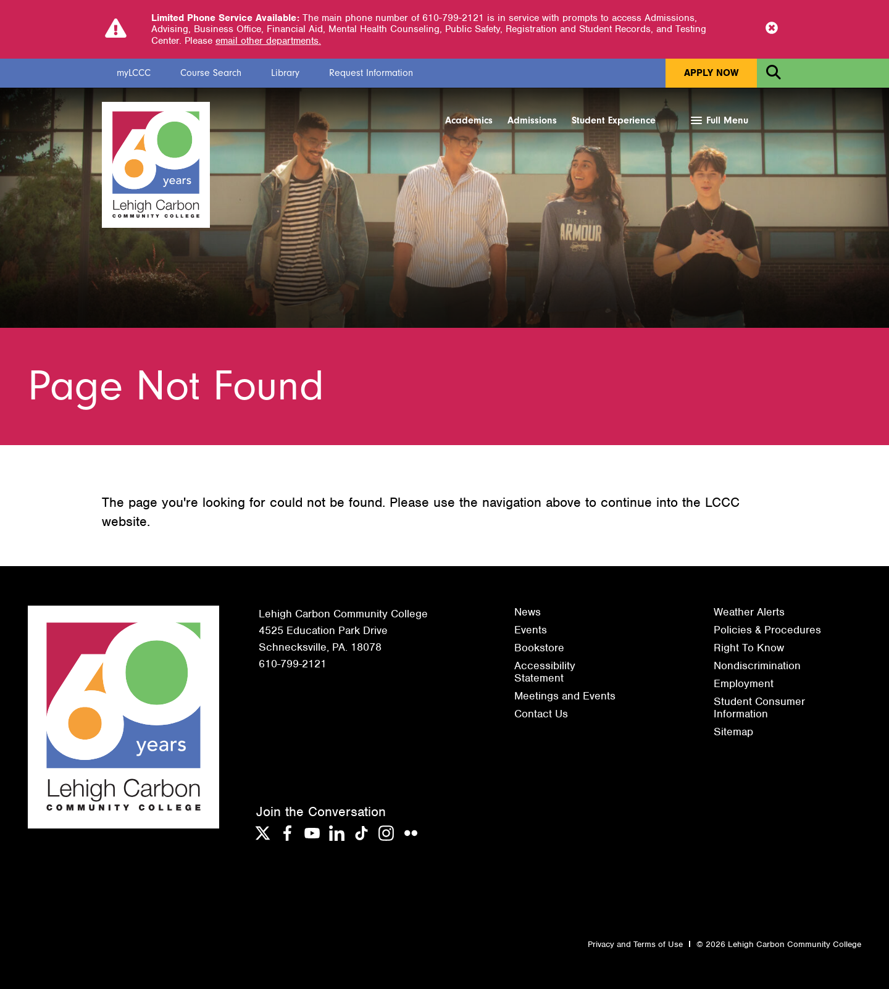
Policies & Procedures (767, 629)
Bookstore (539, 647)
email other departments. (268, 41)
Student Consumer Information (759, 707)
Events (530, 629)
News (527, 612)
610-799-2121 (293, 663)
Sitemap (733, 731)
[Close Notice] (771, 29)
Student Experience (614, 120)
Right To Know (749, 647)
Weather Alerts (749, 612)
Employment (744, 683)
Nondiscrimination (757, 665)
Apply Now (711, 73)
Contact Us (541, 713)
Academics (469, 120)
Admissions (532, 120)
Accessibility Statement (544, 672)
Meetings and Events (565, 696)
